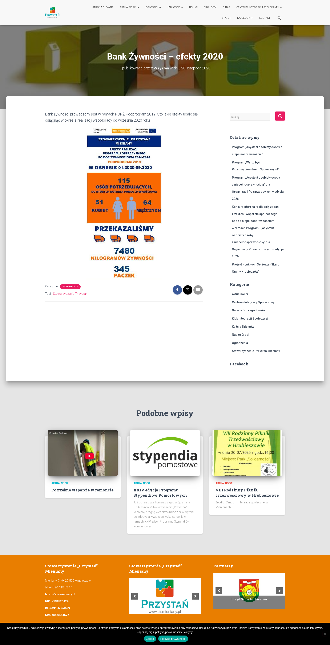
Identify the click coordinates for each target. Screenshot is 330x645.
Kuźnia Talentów (243, 326)
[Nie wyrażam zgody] (325, 634)
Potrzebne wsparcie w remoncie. (82, 489)
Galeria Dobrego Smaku (248, 310)
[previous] (134, 596)
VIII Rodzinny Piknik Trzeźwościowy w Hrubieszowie (247, 492)
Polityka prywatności (173, 638)
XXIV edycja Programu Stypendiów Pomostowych (160, 492)
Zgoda (150, 638)
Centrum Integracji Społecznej (259, 7)
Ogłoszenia (153, 7)
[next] (195, 596)
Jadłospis (175, 7)
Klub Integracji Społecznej (250, 318)
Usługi (193, 7)
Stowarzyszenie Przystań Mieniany (256, 351)
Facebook (245, 17)
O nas (226, 7)
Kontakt (264, 17)
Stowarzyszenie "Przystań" (71, 293)
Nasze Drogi (240, 334)
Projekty (210, 7)
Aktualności (129, 7)
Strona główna (102, 7)
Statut (226, 17)
